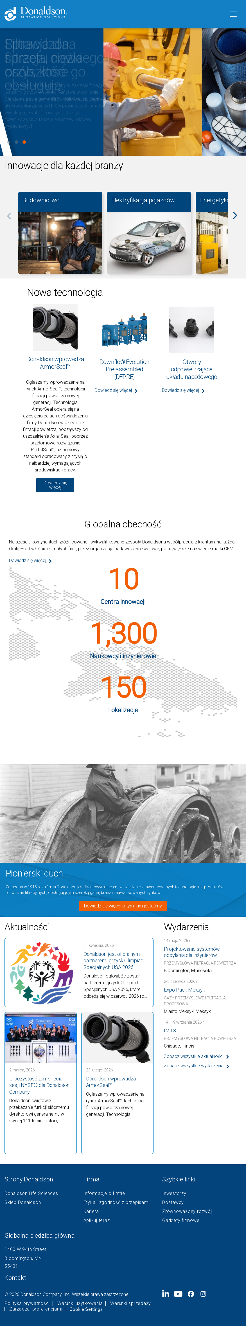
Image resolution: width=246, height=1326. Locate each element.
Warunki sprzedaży (130, 1303)
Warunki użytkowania (80, 1303)
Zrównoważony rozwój (187, 1211)
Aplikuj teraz (96, 1220)
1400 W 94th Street (25, 1249)
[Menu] (233, 14)
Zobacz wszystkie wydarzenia (194, 1065)
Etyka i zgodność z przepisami (116, 1202)
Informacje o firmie (104, 1193)
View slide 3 (24, 142)
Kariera (91, 1211)
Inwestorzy (174, 1193)
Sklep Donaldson (22, 1202)
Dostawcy (173, 1202)
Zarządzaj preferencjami (35, 1309)
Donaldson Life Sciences (31, 1193)
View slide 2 (16, 142)
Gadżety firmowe (180, 1220)
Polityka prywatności (27, 1303)
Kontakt (15, 1277)
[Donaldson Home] (114, 14)
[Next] (238, 219)
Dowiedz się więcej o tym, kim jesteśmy (123, 906)
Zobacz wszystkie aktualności (194, 1056)
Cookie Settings (86, 1309)
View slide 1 (8, 142)
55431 (11, 1266)
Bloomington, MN (23, 1258)
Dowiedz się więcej (55, 485)
